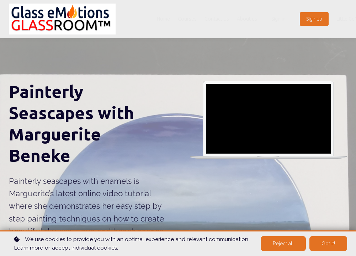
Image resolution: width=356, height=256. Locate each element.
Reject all (283, 243)
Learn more (28, 248)
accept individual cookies (84, 248)
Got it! (328, 243)
